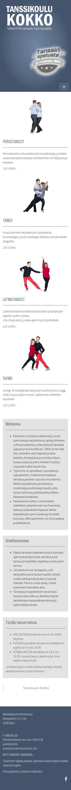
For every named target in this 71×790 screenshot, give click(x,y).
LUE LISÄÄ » (9, 168)
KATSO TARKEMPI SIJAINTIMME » (18, 755)
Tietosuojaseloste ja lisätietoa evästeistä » (23, 771)
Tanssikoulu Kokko (36, 688)
